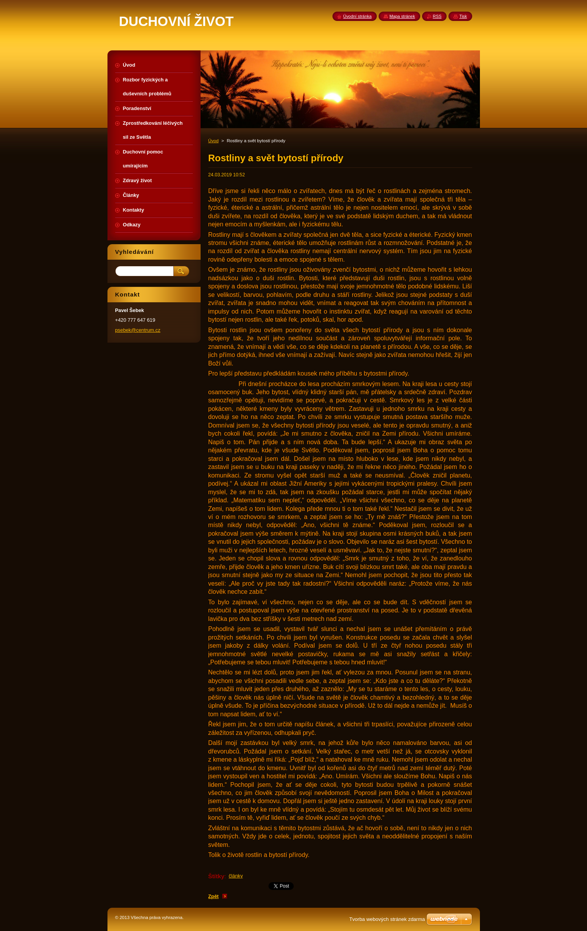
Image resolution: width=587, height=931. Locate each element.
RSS (437, 16)
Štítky (216, 876)
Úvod (213, 140)
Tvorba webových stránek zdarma (387, 919)
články (236, 876)
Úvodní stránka (357, 16)
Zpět (213, 896)
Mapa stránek (402, 16)
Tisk (463, 16)
